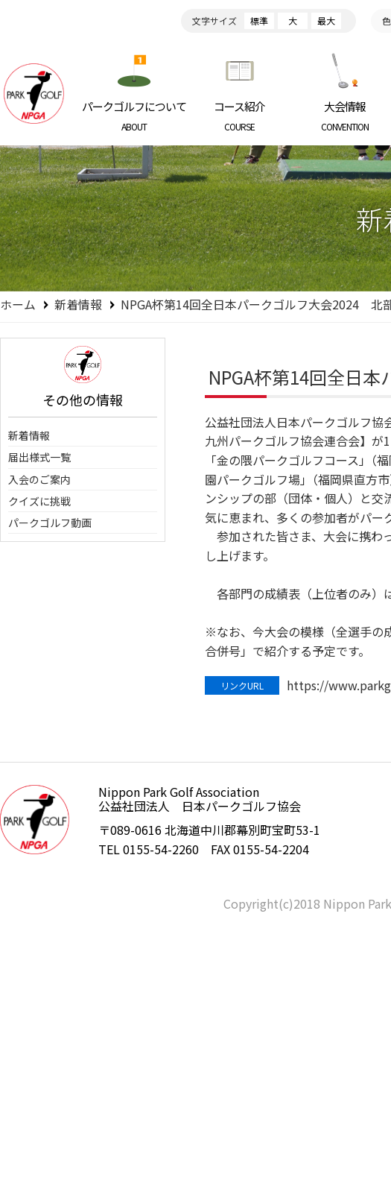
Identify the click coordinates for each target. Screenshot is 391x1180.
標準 (259, 20)
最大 (326, 20)
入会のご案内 (39, 479)
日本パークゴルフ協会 (33, 93)
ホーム (18, 304)
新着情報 (78, 304)
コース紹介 (240, 115)
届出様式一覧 (39, 456)
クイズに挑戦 (39, 500)
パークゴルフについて (134, 115)
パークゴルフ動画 (50, 522)
